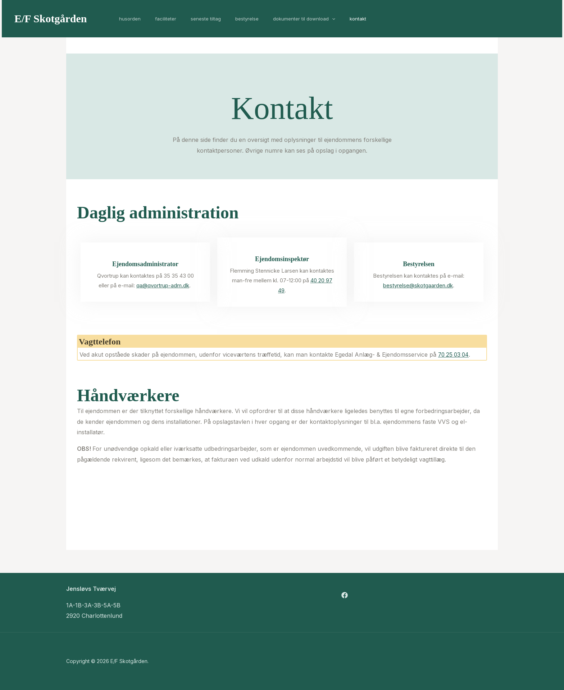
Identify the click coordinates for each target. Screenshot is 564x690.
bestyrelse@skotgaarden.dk (418, 285)
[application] (309, 18)
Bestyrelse (229, 19)
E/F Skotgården (50, 18)
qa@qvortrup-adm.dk (162, 285)
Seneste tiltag (193, 19)
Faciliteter (158, 19)
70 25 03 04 (454, 354)
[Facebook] (344, 595)
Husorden (127, 19)
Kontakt (330, 19)
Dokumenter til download (281, 18)
